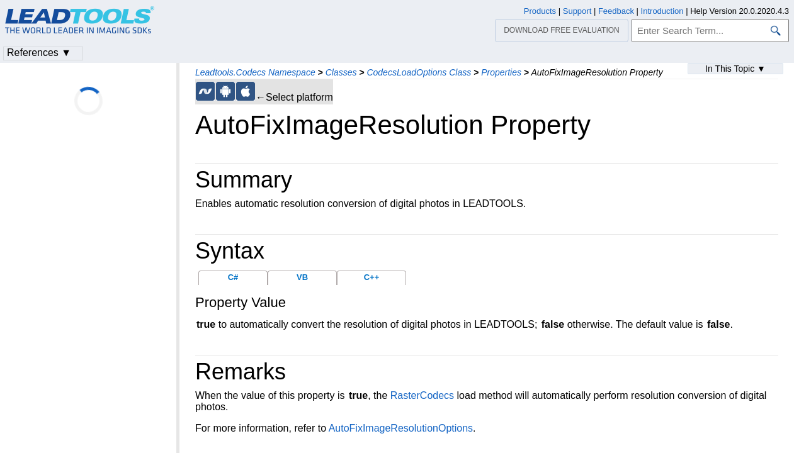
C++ (372, 277)
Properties (501, 72)
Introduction (662, 11)
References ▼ (39, 52)
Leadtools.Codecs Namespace (255, 72)
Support (577, 11)
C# (233, 277)
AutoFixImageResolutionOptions (401, 428)
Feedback (616, 11)
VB (302, 277)
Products (540, 11)
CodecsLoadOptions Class (418, 72)
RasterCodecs (422, 395)
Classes (341, 72)
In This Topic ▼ (735, 69)
